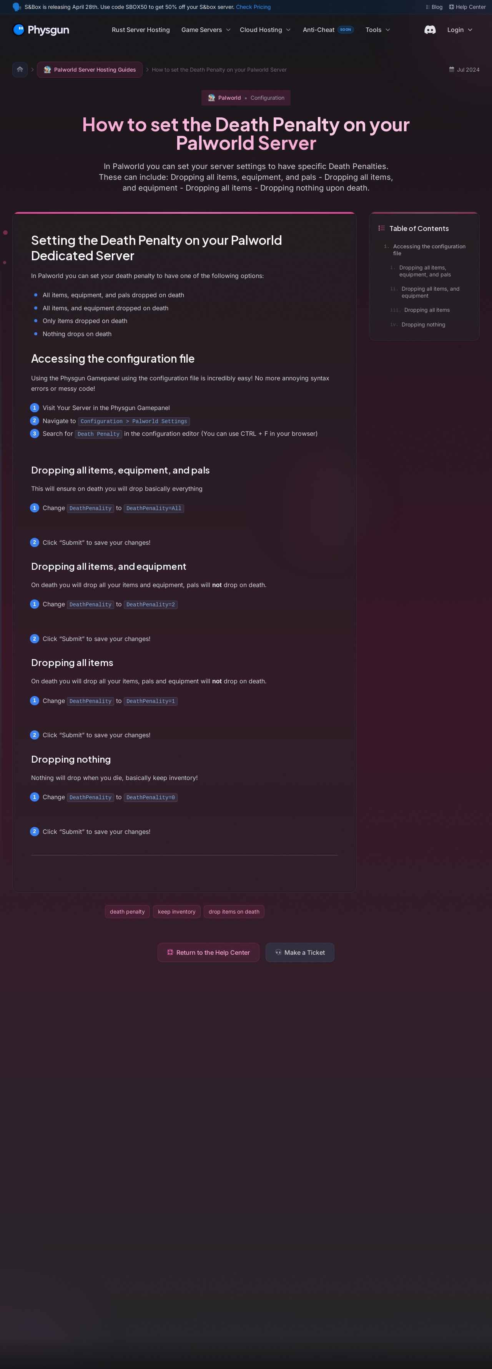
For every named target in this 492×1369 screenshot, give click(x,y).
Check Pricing (253, 6)
